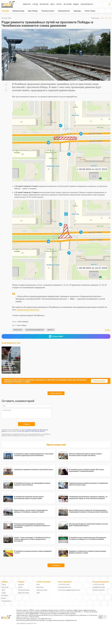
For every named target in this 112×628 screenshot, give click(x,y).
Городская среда (18, 11)
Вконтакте (40, 587)
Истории (67, 4)
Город (35, 4)
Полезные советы (47, 11)
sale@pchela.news (98, 587)
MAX (102, 18)
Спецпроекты (87, 4)
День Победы (33, 11)
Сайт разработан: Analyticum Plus (26, 623)
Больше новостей (56, 393)
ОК (109, 18)
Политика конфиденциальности (69, 590)
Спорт (59, 4)
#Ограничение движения (35, 330)
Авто (52, 4)
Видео (76, 4)
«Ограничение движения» (27, 309)
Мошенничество (64, 11)
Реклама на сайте (98, 590)
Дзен (38, 593)
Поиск (20, 587)
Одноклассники (42, 590)
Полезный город (23, 590)
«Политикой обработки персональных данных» (31, 431)
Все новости (56, 565)
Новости (27, 4)
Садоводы (77, 11)
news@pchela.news (64, 587)
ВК (106, 18)
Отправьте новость (99, 381)
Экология (44, 4)
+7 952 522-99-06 (64, 584)
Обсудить (107, 329)
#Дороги (51, 330)
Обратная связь (23, 593)
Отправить (26, 424)
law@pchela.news (71, 620)
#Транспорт (18, 330)
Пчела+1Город (90, 11)
